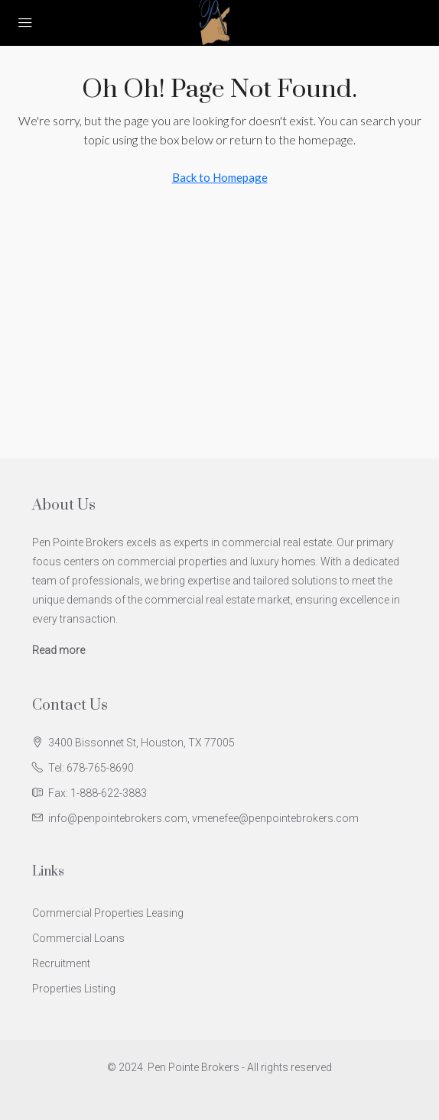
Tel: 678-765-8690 (91, 768)
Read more (58, 650)
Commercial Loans (78, 938)
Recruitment (61, 963)
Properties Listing (73, 988)
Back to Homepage (220, 177)
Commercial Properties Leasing (108, 913)
